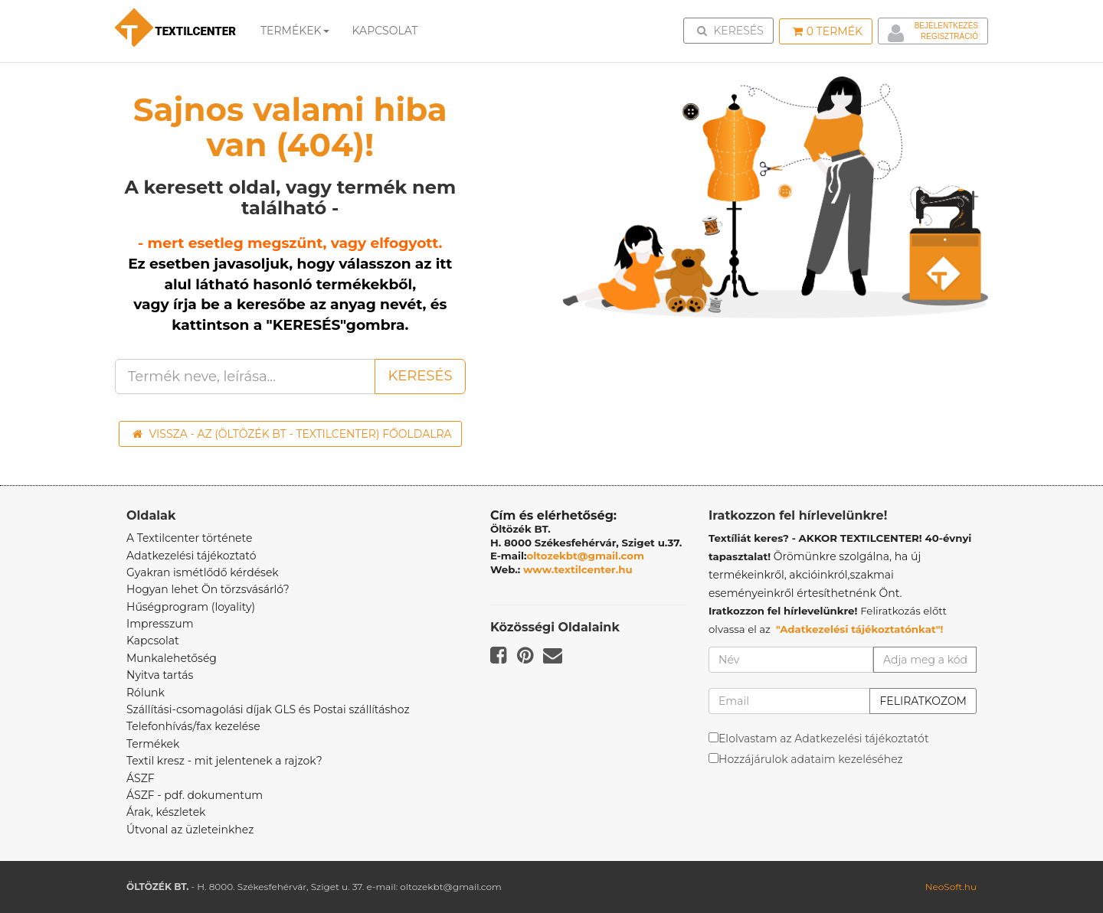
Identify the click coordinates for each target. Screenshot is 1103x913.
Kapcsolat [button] (385, 30)
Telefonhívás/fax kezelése (193, 726)
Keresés (733, 29)
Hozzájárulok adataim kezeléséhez (810, 759)
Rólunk (145, 692)
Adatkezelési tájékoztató (191, 555)
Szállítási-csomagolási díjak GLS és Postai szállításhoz (268, 709)
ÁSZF (140, 778)
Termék (827, 31)
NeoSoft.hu (951, 886)
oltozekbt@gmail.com (586, 555)
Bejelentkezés (946, 25)
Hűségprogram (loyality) (190, 607)
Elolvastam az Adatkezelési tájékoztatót (823, 738)
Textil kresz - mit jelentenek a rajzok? (224, 761)
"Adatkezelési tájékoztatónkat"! (860, 629)
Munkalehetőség (171, 658)
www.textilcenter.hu (578, 569)
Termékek (294, 30)
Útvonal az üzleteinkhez (190, 829)
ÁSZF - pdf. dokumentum (194, 795)
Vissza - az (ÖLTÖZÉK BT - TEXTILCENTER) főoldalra (292, 434)
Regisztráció (949, 36)
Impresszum (160, 624)
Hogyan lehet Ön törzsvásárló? (208, 589)
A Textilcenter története (189, 538)
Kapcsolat (152, 640)
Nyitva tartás (159, 675)
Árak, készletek (165, 812)
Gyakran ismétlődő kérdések (202, 572)
